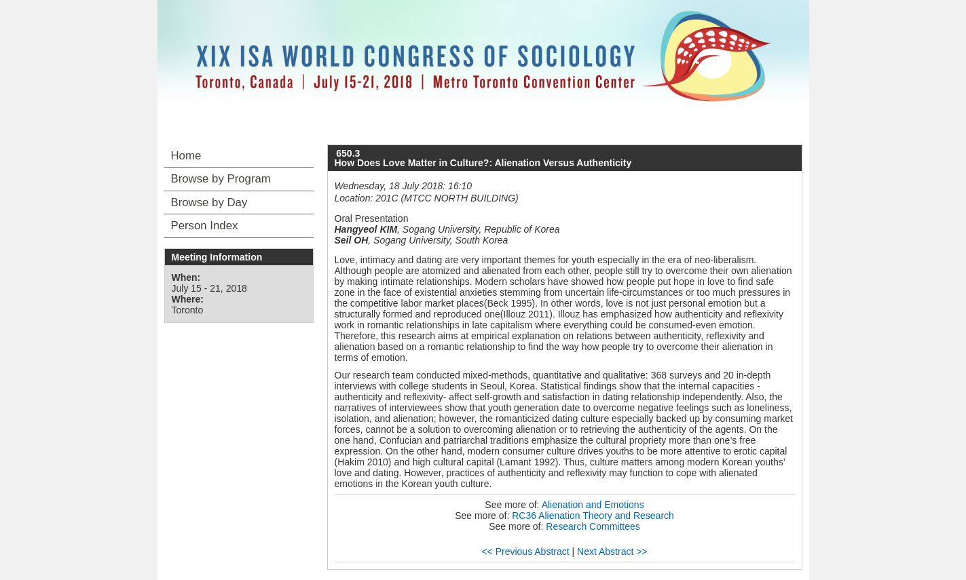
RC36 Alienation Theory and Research (593, 515)
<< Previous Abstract (525, 551)
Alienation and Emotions (593, 504)
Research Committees (593, 526)
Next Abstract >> (612, 551)
